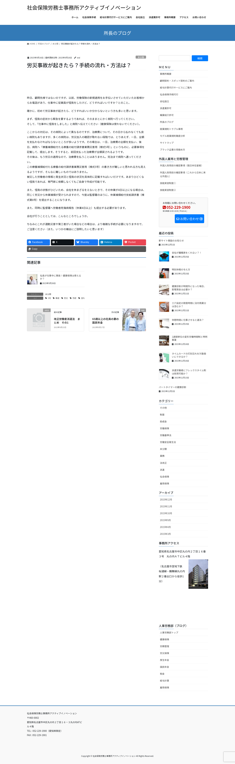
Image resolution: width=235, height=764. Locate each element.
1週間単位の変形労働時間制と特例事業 (189, 338)
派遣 (162, 469)
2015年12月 (166, 499)
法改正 (163, 462)
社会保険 (164, 476)
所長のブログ (167, 122)
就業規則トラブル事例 (171, 129)
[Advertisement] (65, 86)
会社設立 (164, 101)
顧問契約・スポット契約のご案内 (177, 80)
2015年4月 (165, 527)
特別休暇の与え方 (181, 269)
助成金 (163, 421)
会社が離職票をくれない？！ (187, 252)
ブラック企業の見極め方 (172, 149)
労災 (66, 298)
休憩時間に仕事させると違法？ (188, 319)
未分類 (141, 57)
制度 (162, 414)
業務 (162, 455)
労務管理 (164, 646)
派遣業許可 (165, 108)
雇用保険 (164, 483)
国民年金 (164, 666)
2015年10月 (166, 513)
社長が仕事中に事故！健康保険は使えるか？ (60, 277)
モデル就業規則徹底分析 (172, 135)
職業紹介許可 (167, 115)
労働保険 (164, 428)
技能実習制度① (168, 183)
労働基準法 (165, 435)
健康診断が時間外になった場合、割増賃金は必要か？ (189, 287)
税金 (162, 673)
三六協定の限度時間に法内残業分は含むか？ (189, 304)
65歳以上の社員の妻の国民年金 (105, 320)
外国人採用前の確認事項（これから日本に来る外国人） (183, 174)
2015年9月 (165, 520)
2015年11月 (166, 506)
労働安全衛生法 (168, 442)
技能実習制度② (168, 190)
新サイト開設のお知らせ (171, 240)
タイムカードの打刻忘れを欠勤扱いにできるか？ (189, 355)
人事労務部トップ (169, 632)
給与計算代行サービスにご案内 (176, 87)
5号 (49, 298)
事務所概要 (165, 73)
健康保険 (164, 639)
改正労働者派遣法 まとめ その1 (67, 320)
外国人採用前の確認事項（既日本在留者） (181, 165)
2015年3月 (165, 533)
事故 (57, 298)
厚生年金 (164, 660)
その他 (163, 407)
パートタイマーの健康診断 (172, 387)
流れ (83, 298)
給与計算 (164, 680)
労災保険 (164, 653)
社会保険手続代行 (169, 94)
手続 (74, 298)
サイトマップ (167, 142)
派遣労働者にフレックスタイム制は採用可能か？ (189, 372)
